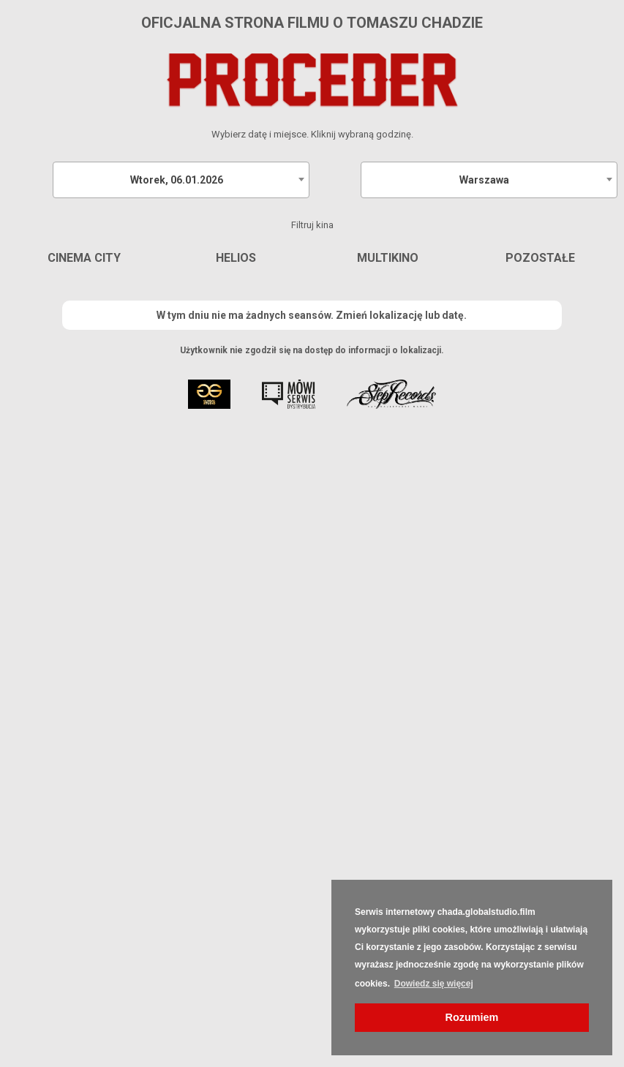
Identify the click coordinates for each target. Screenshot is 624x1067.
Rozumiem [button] (472, 1017)
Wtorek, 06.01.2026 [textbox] (176, 180)
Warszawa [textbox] (484, 180)
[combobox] (181, 180)
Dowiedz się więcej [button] (433, 984)
